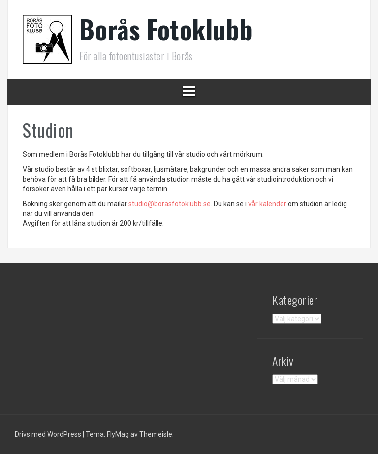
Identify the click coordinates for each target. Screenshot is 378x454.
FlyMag (118, 434)
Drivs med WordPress (49, 434)
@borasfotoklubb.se (169, 204)
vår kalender (267, 204)
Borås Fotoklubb (166, 29)
